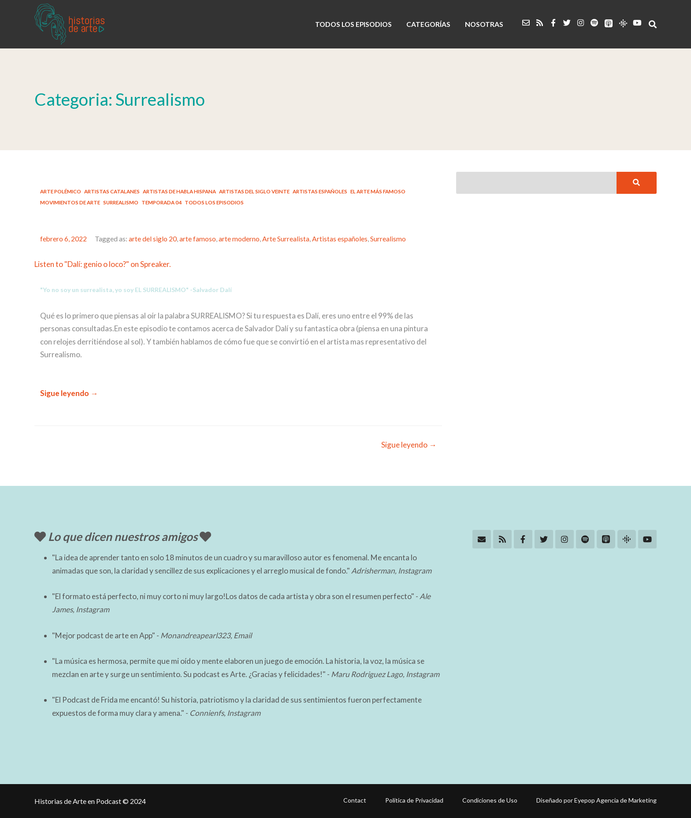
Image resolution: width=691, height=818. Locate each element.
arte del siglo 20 (153, 239)
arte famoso (197, 239)
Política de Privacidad (414, 800)
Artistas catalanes (112, 191)
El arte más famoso (377, 191)
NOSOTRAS (484, 24)
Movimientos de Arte (70, 202)
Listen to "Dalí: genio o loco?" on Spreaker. (102, 264)
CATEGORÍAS (428, 24)
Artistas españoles (320, 191)
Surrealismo (120, 202)
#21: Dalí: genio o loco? (106, 219)
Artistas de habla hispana (179, 191)
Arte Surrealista (285, 239)
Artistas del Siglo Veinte (254, 191)
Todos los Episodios (214, 202)
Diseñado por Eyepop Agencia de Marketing (596, 800)
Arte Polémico (60, 191)
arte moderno (239, 239)
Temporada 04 (161, 202)
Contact (354, 800)
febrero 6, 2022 (63, 239)
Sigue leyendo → (69, 393)
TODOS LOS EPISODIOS (353, 24)
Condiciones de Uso (489, 800)
